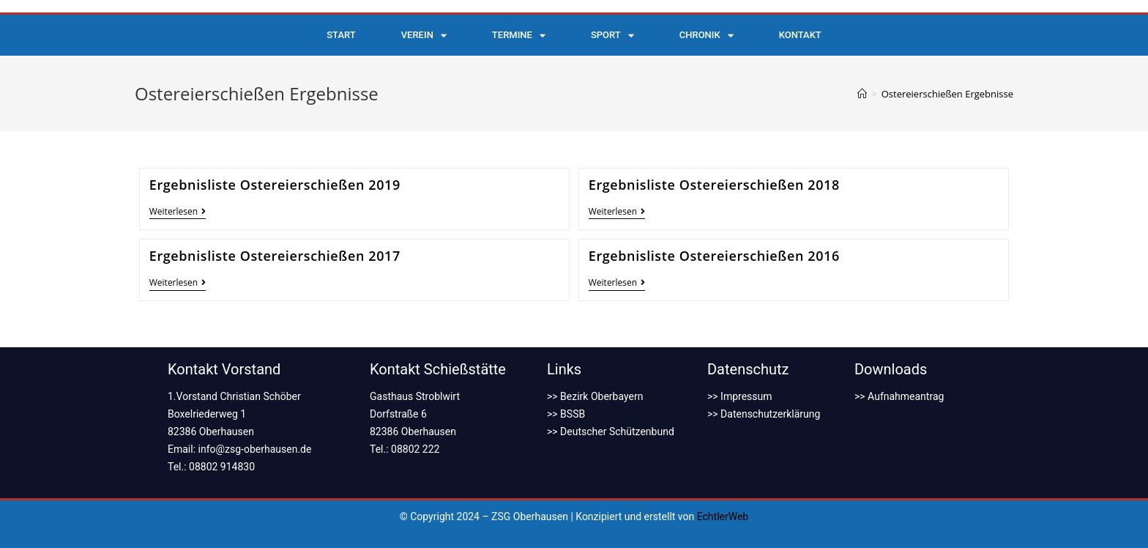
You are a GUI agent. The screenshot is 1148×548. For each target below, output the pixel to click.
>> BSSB (566, 414)
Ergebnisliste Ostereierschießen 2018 (714, 184)
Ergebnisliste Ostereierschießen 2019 (274, 184)
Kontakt (800, 34)
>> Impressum (739, 396)
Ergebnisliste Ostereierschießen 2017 (274, 255)
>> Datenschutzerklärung (763, 414)
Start (341, 34)
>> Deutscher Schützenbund (610, 431)
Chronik (706, 35)
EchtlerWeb (723, 516)
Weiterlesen (177, 212)
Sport (612, 35)
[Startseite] (862, 93)
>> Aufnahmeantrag (899, 396)
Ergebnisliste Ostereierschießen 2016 (714, 255)
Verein (424, 35)
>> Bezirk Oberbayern (595, 396)
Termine (518, 35)
